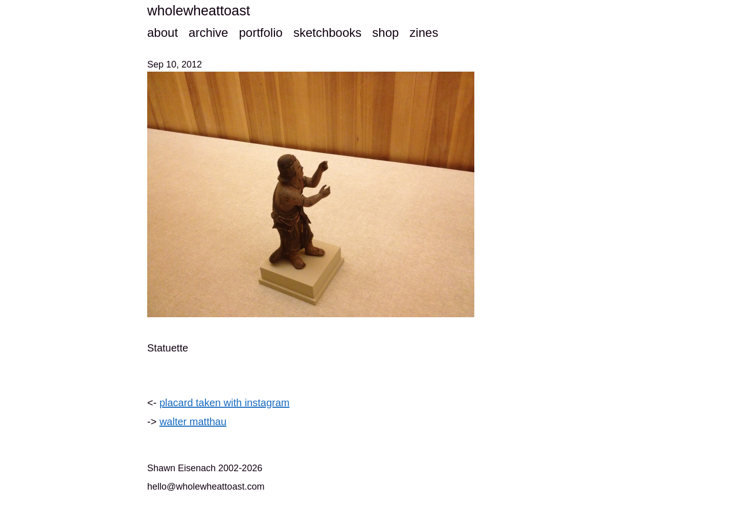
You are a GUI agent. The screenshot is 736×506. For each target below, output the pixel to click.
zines (423, 32)
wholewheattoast (198, 10)
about (162, 32)
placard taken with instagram (224, 402)
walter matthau (192, 421)
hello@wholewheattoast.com (205, 486)
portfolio (260, 32)
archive (208, 32)
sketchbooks (327, 32)
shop (385, 32)
